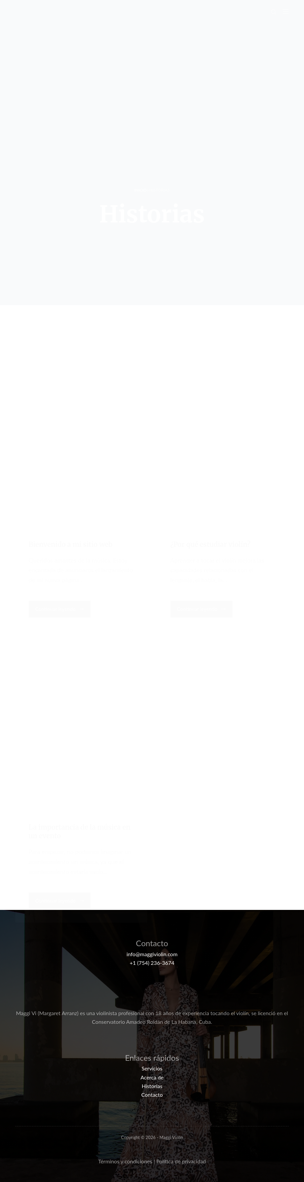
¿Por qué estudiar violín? (210, 543)
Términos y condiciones (125, 1161)
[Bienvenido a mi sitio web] (81, 445)
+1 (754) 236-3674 (152, 963)
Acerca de (152, 1077)
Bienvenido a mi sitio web (71, 543)
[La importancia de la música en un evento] (81, 728)
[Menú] (286, 12)
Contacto (152, 1094)
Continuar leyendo (60, 610)
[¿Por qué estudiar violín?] (223, 445)
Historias (152, 1086)
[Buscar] (273, 11)
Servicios (152, 1068)
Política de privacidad (181, 1161)
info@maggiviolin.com (152, 954)
